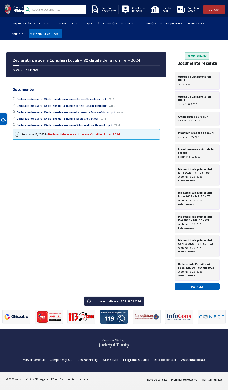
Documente (31, 69)
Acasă (16, 69)
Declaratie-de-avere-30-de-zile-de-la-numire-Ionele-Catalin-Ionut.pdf (62, 105)
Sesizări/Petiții (88, 361)
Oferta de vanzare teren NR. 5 (194, 78)
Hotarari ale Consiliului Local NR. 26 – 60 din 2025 (196, 267)
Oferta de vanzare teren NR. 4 (194, 98)
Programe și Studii (136, 361)
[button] (3, 121)
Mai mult (197, 288)
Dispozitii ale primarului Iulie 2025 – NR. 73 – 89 (195, 171)
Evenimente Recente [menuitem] (184, 381)
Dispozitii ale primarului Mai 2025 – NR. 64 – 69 (195, 219)
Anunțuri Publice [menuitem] (211, 381)
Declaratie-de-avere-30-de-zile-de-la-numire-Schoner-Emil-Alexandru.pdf (65, 125)
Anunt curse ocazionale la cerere (196, 151)
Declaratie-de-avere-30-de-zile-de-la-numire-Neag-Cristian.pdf (58, 118)
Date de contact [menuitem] (157, 381)
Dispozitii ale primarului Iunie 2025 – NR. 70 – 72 (195, 195)
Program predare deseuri (196, 133)
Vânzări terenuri (34, 361)
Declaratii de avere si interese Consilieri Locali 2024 (84, 134)
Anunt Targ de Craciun (193, 116)
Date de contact (165, 361)
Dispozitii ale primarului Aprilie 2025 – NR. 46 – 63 (195, 243)
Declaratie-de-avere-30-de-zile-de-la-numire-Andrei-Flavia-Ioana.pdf (62, 99)
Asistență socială (193, 361)
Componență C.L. (61, 361)
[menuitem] (22, 23)
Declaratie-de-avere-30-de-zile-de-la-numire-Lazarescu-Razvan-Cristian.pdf (66, 112)
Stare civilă (110, 361)
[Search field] (55, 10)
